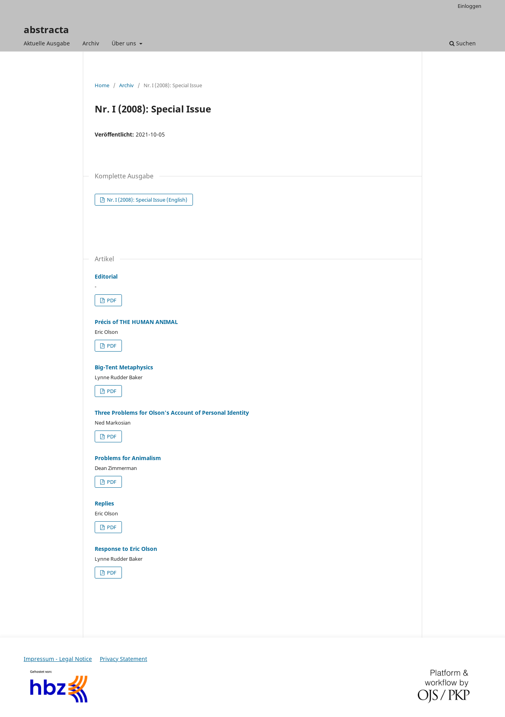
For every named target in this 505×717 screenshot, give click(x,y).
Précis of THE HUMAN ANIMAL (136, 322)
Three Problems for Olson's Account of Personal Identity (172, 412)
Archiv (90, 43)
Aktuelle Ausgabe (47, 43)
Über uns (125, 43)
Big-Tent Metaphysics (124, 367)
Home (102, 85)
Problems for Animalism (128, 458)
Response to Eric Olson (126, 548)
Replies (104, 503)
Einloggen (469, 5)
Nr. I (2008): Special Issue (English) (146, 199)
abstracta (46, 29)
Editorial (106, 276)
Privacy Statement (123, 659)
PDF (111, 300)
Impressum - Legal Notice (58, 659)
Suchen (462, 43)
